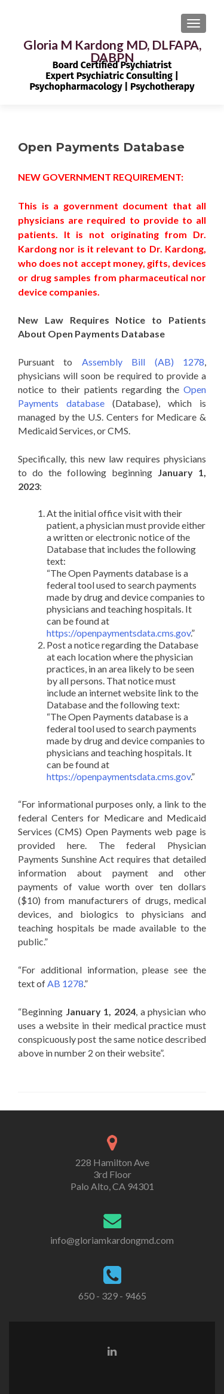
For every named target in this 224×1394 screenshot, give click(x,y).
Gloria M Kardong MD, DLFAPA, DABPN (112, 51)
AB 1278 (65, 983)
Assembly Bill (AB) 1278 (143, 361)
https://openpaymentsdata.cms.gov (119, 632)
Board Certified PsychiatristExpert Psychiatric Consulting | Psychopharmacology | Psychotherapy (111, 75)
